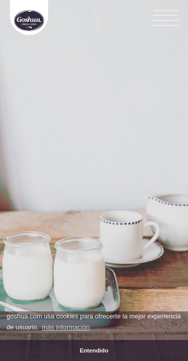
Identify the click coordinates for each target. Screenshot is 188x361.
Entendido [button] (94, 350)
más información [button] (66, 327)
